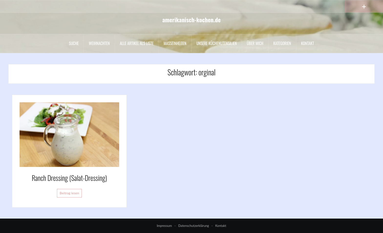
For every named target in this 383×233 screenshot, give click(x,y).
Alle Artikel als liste (137, 43)
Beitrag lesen (69, 193)
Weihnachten (99, 43)
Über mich (255, 43)
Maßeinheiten (175, 43)
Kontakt (307, 43)
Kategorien (282, 43)
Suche (74, 43)
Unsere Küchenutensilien (216, 43)
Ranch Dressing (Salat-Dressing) (69, 178)
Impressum (164, 226)
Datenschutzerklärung (193, 226)
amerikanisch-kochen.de (191, 19)
